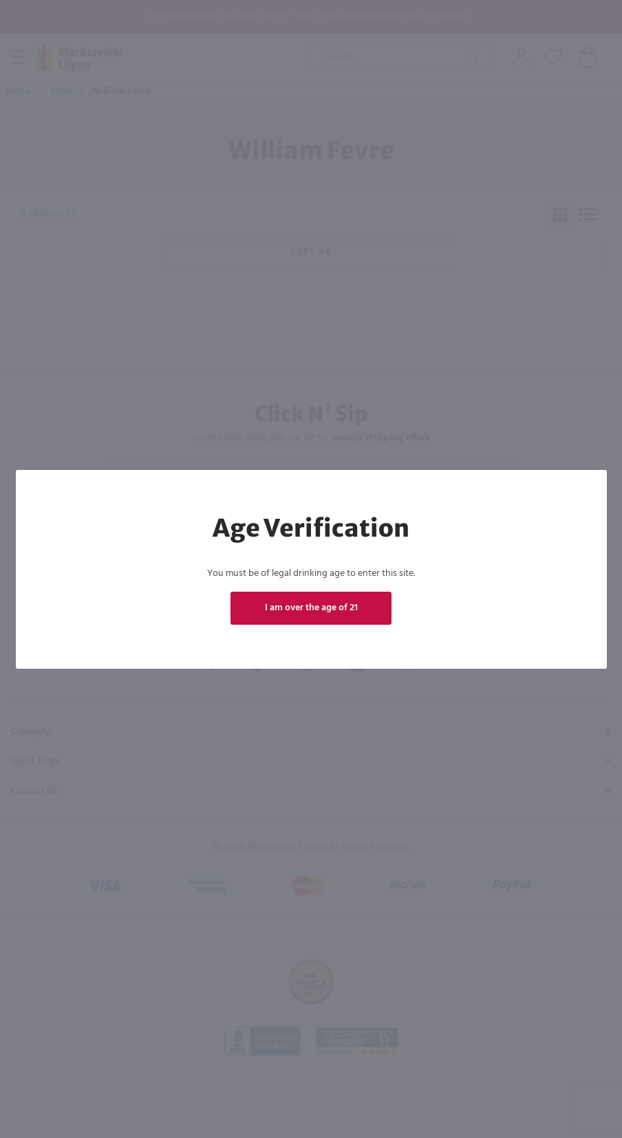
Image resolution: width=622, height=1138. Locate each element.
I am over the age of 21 (310, 608)
